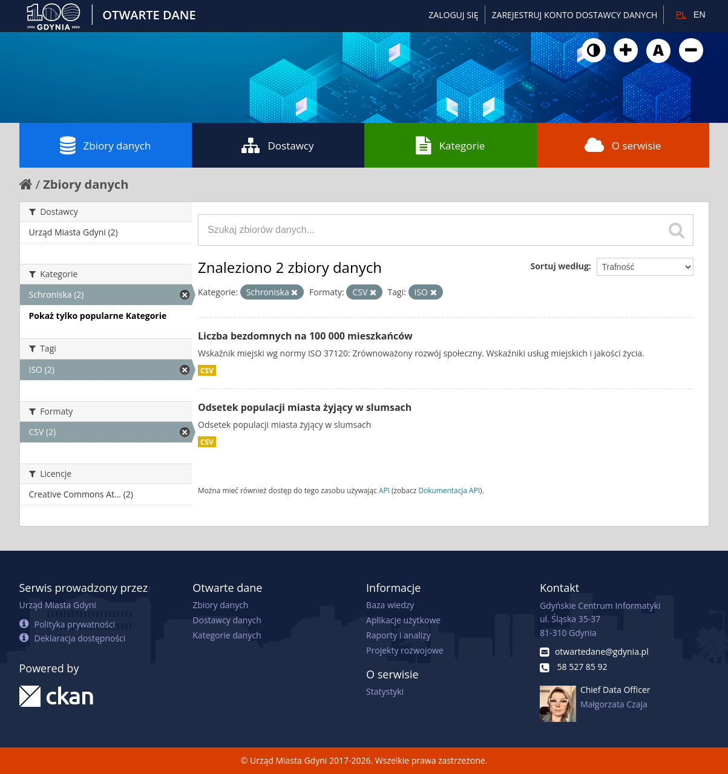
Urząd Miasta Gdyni (57, 605)
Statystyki (385, 691)
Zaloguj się (453, 15)
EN (699, 14)
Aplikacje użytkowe (403, 620)
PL (681, 14)
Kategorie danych (226, 635)
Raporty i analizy (398, 635)
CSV (207, 370)
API (384, 490)
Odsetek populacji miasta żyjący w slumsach (305, 407)
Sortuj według (559, 266)
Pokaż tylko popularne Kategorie (98, 315)
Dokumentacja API (449, 490)
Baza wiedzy (390, 605)
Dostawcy (277, 145)
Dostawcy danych (226, 620)
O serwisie (623, 145)
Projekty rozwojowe (405, 650)
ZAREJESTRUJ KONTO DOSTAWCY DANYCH (575, 15)
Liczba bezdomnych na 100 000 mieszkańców (305, 336)
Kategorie (450, 145)
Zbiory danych (105, 145)
